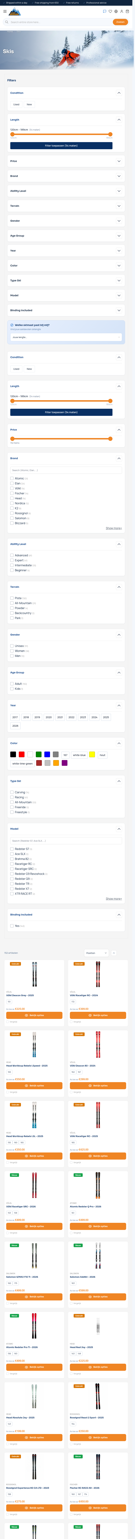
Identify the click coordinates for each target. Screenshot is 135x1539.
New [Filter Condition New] (29, 104)
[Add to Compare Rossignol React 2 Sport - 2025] (71, 1444)
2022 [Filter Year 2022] (71, 717)
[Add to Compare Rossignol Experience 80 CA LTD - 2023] (7, 1514)
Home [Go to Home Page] (10, 31)
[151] (9, 1001)
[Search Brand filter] (66, 470)
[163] (73, 1283)
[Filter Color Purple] (64, 763)
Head (8, 1062)
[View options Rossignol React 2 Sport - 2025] (98, 1437)
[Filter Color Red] (21, 754)
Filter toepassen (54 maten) (61, 145)
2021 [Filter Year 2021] (60, 717)
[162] (73, 1072)
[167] (79, 1072)
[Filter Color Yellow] (92, 754)
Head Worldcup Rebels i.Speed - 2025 (27, 1065)
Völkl (9, 992)
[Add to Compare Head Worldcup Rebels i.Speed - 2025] (7, 1092)
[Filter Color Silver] (47, 763)
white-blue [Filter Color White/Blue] (79, 755)
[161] (72, 1212)
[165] (9, 1072)
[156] (9, 1353)
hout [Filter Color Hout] (102, 755)
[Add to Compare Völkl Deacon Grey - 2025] (7, 1021)
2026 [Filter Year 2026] (15, 725)
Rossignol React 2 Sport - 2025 (87, 1417)
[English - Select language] (116, 11)
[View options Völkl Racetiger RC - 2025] (98, 1156)
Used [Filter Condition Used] (16, 104)
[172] (72, 1001)
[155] (9, 1142)
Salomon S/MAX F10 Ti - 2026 (22, 1277)
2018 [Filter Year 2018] (26, 717)
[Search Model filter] (66, 840)
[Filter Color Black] (13, 754)
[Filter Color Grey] (56, 754)
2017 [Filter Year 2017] (15, 717)
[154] (73, 1423)
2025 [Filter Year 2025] (106, 717)
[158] (15, 1212)
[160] (15, 1142)
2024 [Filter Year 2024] (94, 717)
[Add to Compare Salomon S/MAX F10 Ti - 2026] (7, 1303)
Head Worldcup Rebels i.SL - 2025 (24, 1136)
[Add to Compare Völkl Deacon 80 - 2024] (71, 1092)
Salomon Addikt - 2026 (82, 1277)
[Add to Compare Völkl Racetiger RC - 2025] (71, 1162)
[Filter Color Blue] (47, 754)
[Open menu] (5, 11)
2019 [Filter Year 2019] (37, 717)
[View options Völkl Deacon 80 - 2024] (98, 1085)
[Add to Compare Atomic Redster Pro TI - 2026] (7, 1373)
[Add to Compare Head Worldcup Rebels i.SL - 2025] (7, 1162)
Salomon (10, 1273)
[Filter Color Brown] (39, 763)
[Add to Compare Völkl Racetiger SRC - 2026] (7, 1233)
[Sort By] (96, 953)
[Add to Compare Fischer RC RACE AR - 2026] (71, 1514)
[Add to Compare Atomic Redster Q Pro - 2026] (71, 1233)
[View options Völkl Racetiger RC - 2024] (98, 1015)
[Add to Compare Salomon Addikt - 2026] (71, 1303)
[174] (85, 1494)
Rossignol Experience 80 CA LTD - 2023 (27, 1488)
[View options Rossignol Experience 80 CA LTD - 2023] (34, 1507)
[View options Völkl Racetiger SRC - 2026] (34, 1226)
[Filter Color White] (30, 754)
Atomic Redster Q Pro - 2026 (85, 1206)
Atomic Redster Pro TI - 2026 (22, 1347)
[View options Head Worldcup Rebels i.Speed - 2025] (34, 1085)
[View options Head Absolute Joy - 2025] (34, 1437)
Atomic (73, 1203)
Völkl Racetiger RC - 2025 (84, 1136)
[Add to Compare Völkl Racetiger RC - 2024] (71, 1021)
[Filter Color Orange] (56, 763)
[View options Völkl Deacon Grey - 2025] (34, 1015)
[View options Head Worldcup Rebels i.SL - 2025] (34, 1156)
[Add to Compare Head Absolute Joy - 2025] (7, 1444)
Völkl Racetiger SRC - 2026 (21, 1206)
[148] (79, 1353)
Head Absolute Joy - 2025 (20, 1417)
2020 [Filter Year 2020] (49, 717)
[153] (9, 1212)
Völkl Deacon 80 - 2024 (82, 1065)
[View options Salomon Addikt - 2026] (98, 1296)
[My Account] (122, 11)
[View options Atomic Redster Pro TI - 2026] (34, 1367)
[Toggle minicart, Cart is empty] (127, 11)
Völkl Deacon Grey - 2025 (20, 995)
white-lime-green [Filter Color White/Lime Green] (22, 763)
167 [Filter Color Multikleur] (65, 755)
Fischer (73, 1484)
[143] (73, 1353)
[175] (15, 1283)
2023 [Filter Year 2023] (83, 717)
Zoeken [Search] (120, 21)
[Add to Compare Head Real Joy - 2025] (71, 1373)
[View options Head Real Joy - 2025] (98, 1367)
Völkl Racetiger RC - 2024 (84, 995)
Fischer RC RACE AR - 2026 (84, 1488)
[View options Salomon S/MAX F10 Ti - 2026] (34, 1296)
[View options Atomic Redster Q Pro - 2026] (98, 1226)
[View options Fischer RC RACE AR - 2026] (98, 1507)
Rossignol (75, 1414)
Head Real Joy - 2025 (81, 1347)
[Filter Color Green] (39, 754)
